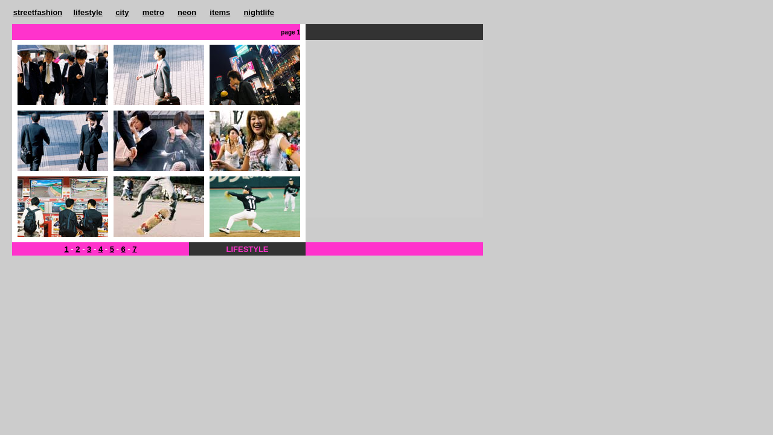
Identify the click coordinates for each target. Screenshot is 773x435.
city (122, 12)
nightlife (258, 12)
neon (187, 12)
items (220, 12)
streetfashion (38, 12)
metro (153, 12)
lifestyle (87, 12)
